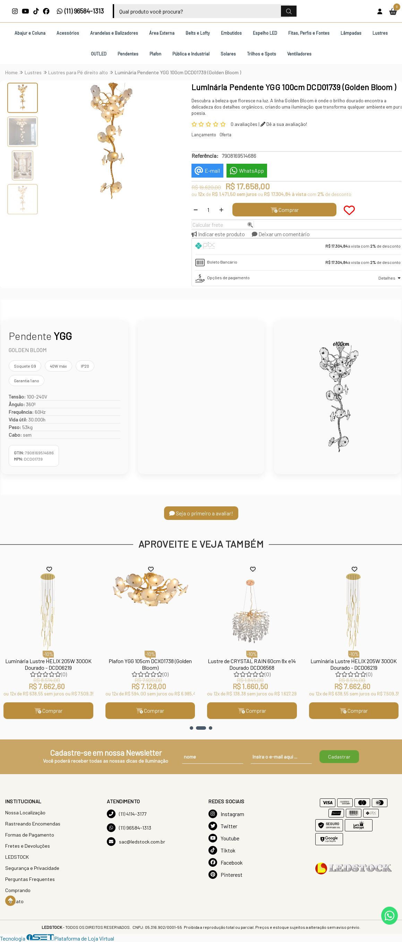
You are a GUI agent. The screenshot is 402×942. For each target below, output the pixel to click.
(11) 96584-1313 (80, 11)
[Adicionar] (221, 209)
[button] (191, 728)
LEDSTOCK (17, 857)
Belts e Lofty (198, 33)
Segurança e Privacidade (32, 868)
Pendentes (128, 53)
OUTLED (98, 53)
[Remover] (195, 209)
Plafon (155, 53)
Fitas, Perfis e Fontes (309, 33)
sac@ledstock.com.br (136, 841)
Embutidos (231, 33)
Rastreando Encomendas (32, 824)
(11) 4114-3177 (126, 814)
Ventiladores (299, 53)
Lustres (380, 33)
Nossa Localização (25, 812)
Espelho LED (265, 33)
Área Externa (161, 33)
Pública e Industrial (190, 53)
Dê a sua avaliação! (283, 124)
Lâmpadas (351, 33)
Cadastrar (339, 757)
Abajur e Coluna (30, 33)
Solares (228, 53)
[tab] (298, 247)
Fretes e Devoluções (27, 846)
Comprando (18, 890)
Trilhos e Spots (261, 53)
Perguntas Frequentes (30, 879)
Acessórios (68, 33)
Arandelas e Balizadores (114, 33)
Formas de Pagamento (29, 835)
